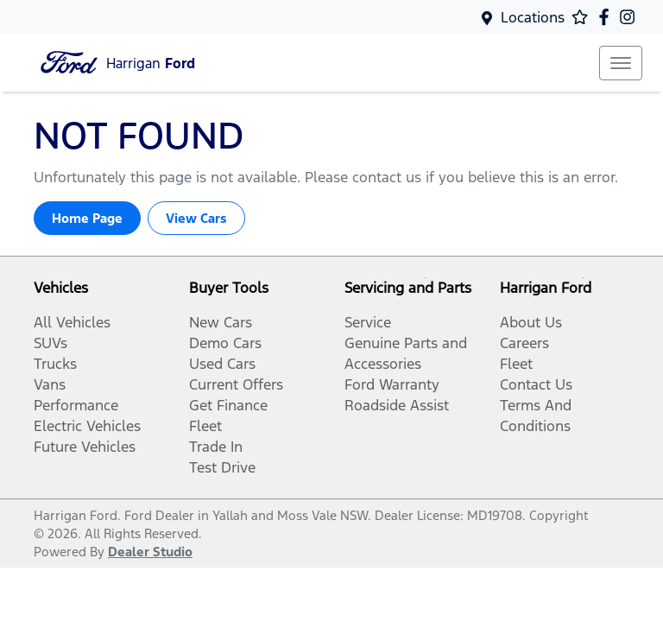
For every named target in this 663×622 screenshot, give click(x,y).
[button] (620, 63)
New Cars (220, 322)
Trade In (216, 446)
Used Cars (222, 363)
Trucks (55, 363)
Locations (533, 17)
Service (367, 322)
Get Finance (228, 405)
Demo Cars (225, 342)
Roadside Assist (396, 405)
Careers (524, 342)
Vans (50, 384)
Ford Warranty (391, 384)
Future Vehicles (85, 446)
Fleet (205, 425)
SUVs (50, 342)
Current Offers (236, 384)
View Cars (196, 218)
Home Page (87, 218)
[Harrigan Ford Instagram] (630, 17)
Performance (76, 405)
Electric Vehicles (87, 425)
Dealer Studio (150, 551)
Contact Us (536, 384)
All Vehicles (72, 322)
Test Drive (222, 467)
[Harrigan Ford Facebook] (607, 17)
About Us (531, 322)
